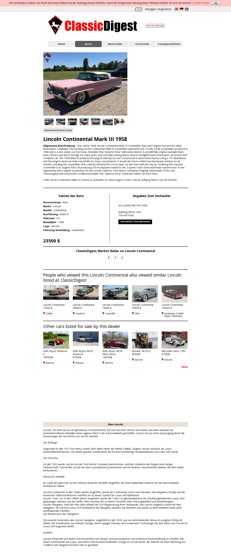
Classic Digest (92, 25)
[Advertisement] (161, 83)
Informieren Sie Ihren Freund (58, 130)
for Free (155, 25)
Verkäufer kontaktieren (135, 221)
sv (186, 9)
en (176, 9)
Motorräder (115, 44)
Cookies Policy (201, 2)
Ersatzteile (142, 44)
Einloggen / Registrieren (158, 9)
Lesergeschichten (169, 44)
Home (61, 44)
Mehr (185, 367)
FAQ (138, 9)
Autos (88, 44)
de (181, 9)
